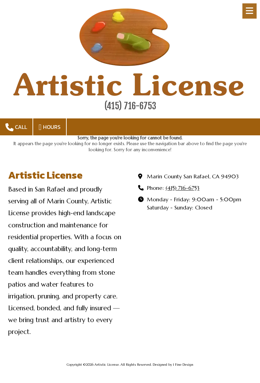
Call (16, 127)
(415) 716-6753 (182, 188)
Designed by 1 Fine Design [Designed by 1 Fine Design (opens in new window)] (173, 364)
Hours (50, 127)
